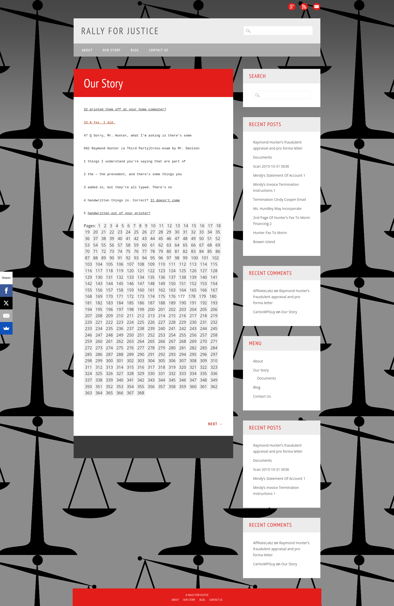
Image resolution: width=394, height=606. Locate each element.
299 (98, 360)
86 (218, 251)
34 (209, 232)
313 (109, 367)
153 (203, 283)
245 (214, 328)
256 (192, 335)
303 (140, 360)
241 (172, 328)
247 (98, 335)
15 (194, 225)
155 (88, 290)
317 (151, 367)
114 (203, 264)
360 (192, 386)
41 (128, 238)
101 (205, 258)
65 (185, 245)
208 (98, 315)
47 (177, 238)
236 (119, 328)
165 (192, 290)
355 (140, 386)
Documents (262, 157)
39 (112, 238)
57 (120, 245)
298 (88, 360)
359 (182, 386)
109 (151, 264)
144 (109, 283)
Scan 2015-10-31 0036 (271, 166)
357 (161, 386)
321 (192, 367)
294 (182, 354)
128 (214, 270)
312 (98, 367)
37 (95, 238)
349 (214, 380)
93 (136, 258)
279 (161, 348)
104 (98, 264)
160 (140, 290)
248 (109, 335)
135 (151, 277)
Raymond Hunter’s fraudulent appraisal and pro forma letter (281, 296)
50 (201, 238)
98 (177, 258)
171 (119, 296)
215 (172, 315)
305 (161, 360)
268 (182, 341)
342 (140, 380)
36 (87, 238)
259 (88, 341)
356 (151, 386)
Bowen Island (264, 241)
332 (172, 373)
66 (193, 245)
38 (103, 238)
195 (98, 309)
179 (202, 296)
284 (214, 348)
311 (88, 367)
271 (214, 341)
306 (172, 360)
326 (109, 373)
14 (185, 225)
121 (140, 270)
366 (119, 393)
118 (109, 270)
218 (203, 315)
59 (136, 245)
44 (152, 238)
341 (130, 380)
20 (95, 232)
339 (109, 380)
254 (172, 335)
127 (203, 270)
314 (119, 367)
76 (136, 251)
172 (130, 296)
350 (88, 386)
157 (109, 290)
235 (109, 328)
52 (218, 238)
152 (192, 283)
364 (98, 393)
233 (88, 328)
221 (98, 322)
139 (192, 277)
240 (161, 328)
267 (172, 341)
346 (182, 380)
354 (130, 386)
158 (119, 290)
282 (192, 348)
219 (214, 315)
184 (119, 303)
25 (136, 232)
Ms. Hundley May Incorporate (277, 208)
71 (95, 251)
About (87, 50)
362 (214, 386)
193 (214, 303)
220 (88, 322)
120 (130, 270)
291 (151, 354)
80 (169, 251)
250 (130, 335)
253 (161, 335)
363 (88, 393)
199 (140, 309)
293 (172, 354)
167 (214, 290)
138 (182, 277)
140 (203, 277)
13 (177, 225)
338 (98, 380)
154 (214, 283)
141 (214, 277)
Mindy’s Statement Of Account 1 (279, 175)
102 (215, 258)
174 (151, 296)
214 (161, 315)
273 (98, 348)
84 (201, 251)
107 (130, 264)
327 (119, 373)
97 (169, 258)
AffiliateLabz (263, 290)
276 (130, 348)
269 (192, 341)
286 (98, 354)
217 (192, 315)
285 (88, 354)
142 (88, 283)
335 (203, 373)
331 (161, 373)
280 (172, 348)
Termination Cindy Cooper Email (279, 199)
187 (151, 303)
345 (172, 380)
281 (182, 348)
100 (194, 258)
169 (98, 296)
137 (172, 277)
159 (130, 290)
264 (140, 341)
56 (112, 245)
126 (192, 270)
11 (161, 225)
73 (112, 251)
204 (192, 309)
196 (109, 309)
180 (213, 296)
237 (130, 328)
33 (201, 232)
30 (177, 232)
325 (98, 373)
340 (119, 380)
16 (202, 225)
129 (88, 277)
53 (87, 245)
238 (140, 328)
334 (192, 373)
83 (193, 251)
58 (128, 245)
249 (119, 335)
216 (182, 315)
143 (98, 283)
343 (151, 380)
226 (151, 322)
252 (151, 335)
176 (172, 296)
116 (88, 270)
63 (169, 245)
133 (130, 277)
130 (98, 277)
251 (140, 335)
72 (103, 251)
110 (161, 264)
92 (128, 258)
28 (160, 232)
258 (214, 335)
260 (98, 341)
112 (182, 264)
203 (182, 309)
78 (152, 251)
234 (98, 328)
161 (151, 290)
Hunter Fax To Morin (270, 232)
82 (185, 251)
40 (120, 238)
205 (203, 309)
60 (144, 245)
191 (192, 303)
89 (103, 258)
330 (151, 373)
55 (103, 245)
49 (193, 238)
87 (87, 258)
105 (109, 264)
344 (161, 380)
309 (203, 360)
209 (109, 315)
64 (177, 245)
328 (130, 373)
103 (88, 264)
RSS (304, 6)
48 (185, 238)
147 (140, 283)
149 (161, 283)
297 (214, 354)
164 (182, 290)
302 (130, 360)
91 (120, 258)
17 (210, 225)
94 (144, 258)
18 (218, 225)
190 (182, 303)
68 (209, 245)
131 (109, 277)
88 (95, 258)
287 (109, 354)
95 (152, 258)
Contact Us (158, 50)
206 (214, 309)
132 (119, 277)
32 (193, 232)
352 (109, 386)
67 (201, 245)
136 (161, 277)
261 (109, 341)
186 (140, 303)
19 (87, 232)
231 (203, 322)
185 (130, 303)
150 (172, 283)
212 (140, 315)
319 (172, 367)
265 (151, 341)
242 (182, 328)
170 (109, 296)
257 (203, 335)
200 (151, 309)
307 (182, 360)
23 (120, 232)
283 (203, 348)
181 (88, 303)
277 (140, 348)
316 (140, 367)
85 (209, 251)
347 (192, 380)
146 (130, 283)
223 (119, 322)
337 (88, 380)
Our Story (112, 50)
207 (88, 315)
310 (214, 360)
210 (119, 315)
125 (182, 270)
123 (161, 270)
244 (203, 328)
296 (203, 354)
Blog (135, 50)
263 (130, 341)
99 (185, 258)
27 (152, 232)
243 (192, 328)
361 (203, 386)
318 (161, 367)
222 (109, 322)
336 (214, 373)
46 (169, 238)
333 (182, 373)
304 (151, 360)
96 (160, 258)
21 (103, 232)
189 (172, 303)
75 (128, 251)
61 (152, 245)
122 (151, 270)
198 (130, 309)
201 (161, 309)
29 (169, 232)
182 (98, 303)
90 (112, 258)
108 (140, 264)
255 (182, 335)
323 (214, 367)
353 (119, 386)
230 (192, 322)
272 (88, 348)
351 (98, 386)
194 (88, 309)
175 (161, 296)
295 (192, 354)
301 (119, 360)
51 (209, 238)
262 (119, 341)
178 (191, 296)
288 (119, 354)
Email (316, 6)
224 (130, 322)
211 (130, 315)
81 (177, 251)
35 (218, 232)
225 (140, 322)
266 (161, 341)
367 (130, 393)
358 (172, 386)
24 (128, 232)
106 (119, 264)
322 (203, 367)
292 (161, 354)
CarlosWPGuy (264, 311)
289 (130, 354)
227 (161, 322)
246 (88, 335)
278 (151, 348)
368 (140, 393)
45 (160, 238)
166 (203, 290)
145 (119, 283)
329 (140, 373)
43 (144, 238)
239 (151, 328)
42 (136, 238)
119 (119, 270)
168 (88, 296)
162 (161, 290)
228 (172, 322)
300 (109, 360)
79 (160, 251)
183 (109, 303)
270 (203, 341)
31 (185, 232)
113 (192, 264)
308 (192, 360)
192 (203, 303)
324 (88, 373)
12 (169, 225)
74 (120, 251)
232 (214, 322)
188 (161, 303)
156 (98, 290)
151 (182, 283)
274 (109, 348)
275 (119, 348)
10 (153, 225)
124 (172, 270)
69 (218, 245)
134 (140, 277)
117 (98, 270)
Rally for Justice (120, 31)
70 (87, 251)
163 (172, 290)
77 (144, 251)
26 (144, 232)
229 (182, 322)
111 (172, 264)
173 (140, 296)
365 (109, 393)
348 (203, 380)
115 (214, 264)
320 (182, 367)
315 (130, 367)
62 (160, 245)
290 (140, 354)
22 (112, 232)
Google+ (292, 6)
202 (172, 309)
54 (95, 245)
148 (151, 283)
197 (119, 309)
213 (151, 315)
